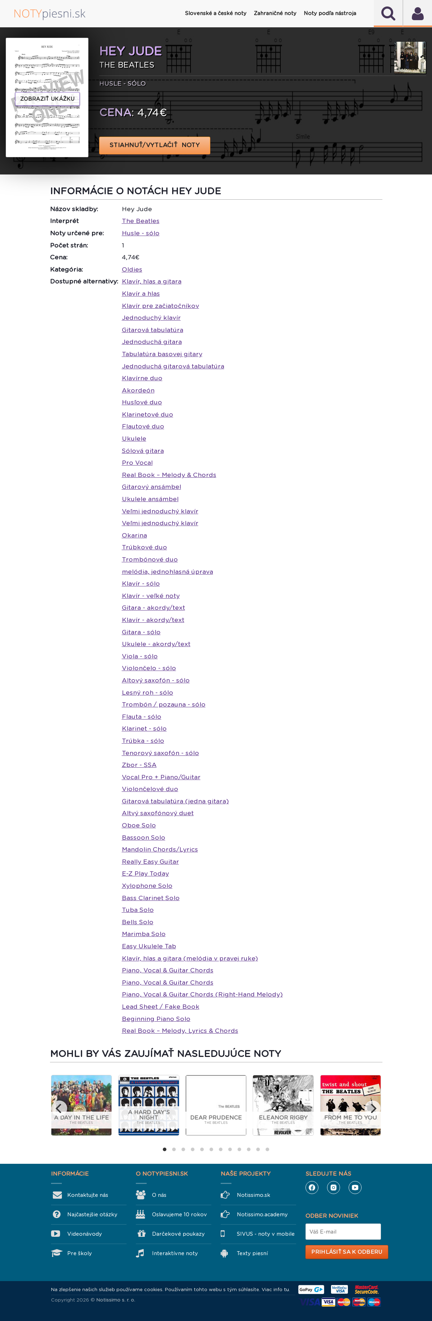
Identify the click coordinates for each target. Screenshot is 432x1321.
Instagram (333, 1187)
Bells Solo (137, 922)
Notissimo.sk (253, 1195)
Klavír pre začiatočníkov (160, 305)
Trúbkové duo (144, 547)
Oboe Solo (139, 825)
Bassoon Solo (143, 837)
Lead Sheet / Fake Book (160, 1006)
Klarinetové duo (147, 414)
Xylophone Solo (147, 885)
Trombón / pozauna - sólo (164, 704)
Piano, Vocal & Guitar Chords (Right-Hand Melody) (202, 994)
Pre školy (79, 1253)
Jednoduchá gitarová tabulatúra (173, 366)
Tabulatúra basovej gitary (162, 354)
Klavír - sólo (141, 583)
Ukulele (134, 438)
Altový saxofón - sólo (156, 680)
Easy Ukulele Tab (149, 946)
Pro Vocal (137, 462)
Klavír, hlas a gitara (151, 281)
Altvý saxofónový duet (158, 813)
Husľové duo (142, 402)
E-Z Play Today (145, 873)
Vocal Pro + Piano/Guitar (161, 777)
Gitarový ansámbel (151, 486)
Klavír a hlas (141, 293)
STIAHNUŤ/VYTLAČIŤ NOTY (155, 145)
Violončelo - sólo (149, 668)
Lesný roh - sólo (147, 692)
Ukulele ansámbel (150, 499)
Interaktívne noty (175, 1253)
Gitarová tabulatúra (152, 329)
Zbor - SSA (139, 764)
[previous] (59, 1108)
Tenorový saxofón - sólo (160, 753)
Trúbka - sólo (143, 740)
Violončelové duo (150, 789)
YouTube (355, 1187)
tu (286, 1289)
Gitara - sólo (141, 632)
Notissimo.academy (262, 1214)
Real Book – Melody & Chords (169, 474)
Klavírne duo (142, 378)
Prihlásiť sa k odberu (346, 1252)
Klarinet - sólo (144, 728)
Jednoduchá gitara (152, 341)
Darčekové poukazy (178, 1234)
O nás (159, 1195)
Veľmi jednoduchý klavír (160, 511)
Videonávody (84, 1234)
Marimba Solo (144, 934)
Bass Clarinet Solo (151, 898)
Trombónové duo (150, 559)
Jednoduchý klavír (151, 317)
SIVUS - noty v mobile (266, 1234)
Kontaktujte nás (87, 1195)
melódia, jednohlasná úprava (167, 571)
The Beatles (141, 220)
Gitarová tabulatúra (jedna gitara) (175, 801)
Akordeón (138, 390)
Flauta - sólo (141, 716)
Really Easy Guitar (150, 861)
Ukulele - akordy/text (156, 644)
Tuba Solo (138, 909)
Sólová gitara (143, 450)
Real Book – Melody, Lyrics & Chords (180, 1030)
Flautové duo (143, 426)
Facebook (311, 1187)
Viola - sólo (140, 656)
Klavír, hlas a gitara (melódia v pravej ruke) (190, 958)
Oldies (132, 269)
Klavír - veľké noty (151, 595)
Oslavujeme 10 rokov (179, 1214)
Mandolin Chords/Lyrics (160, 849)
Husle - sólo (141, 233)
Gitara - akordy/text (153, 607)
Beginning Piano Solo (156, 1018)
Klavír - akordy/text (153, 619)
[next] (373, 1108)
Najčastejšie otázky (92, 1214)
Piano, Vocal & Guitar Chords (167, 970)
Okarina (134, 535)
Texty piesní (252, 1253)
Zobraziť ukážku (47, 99)
